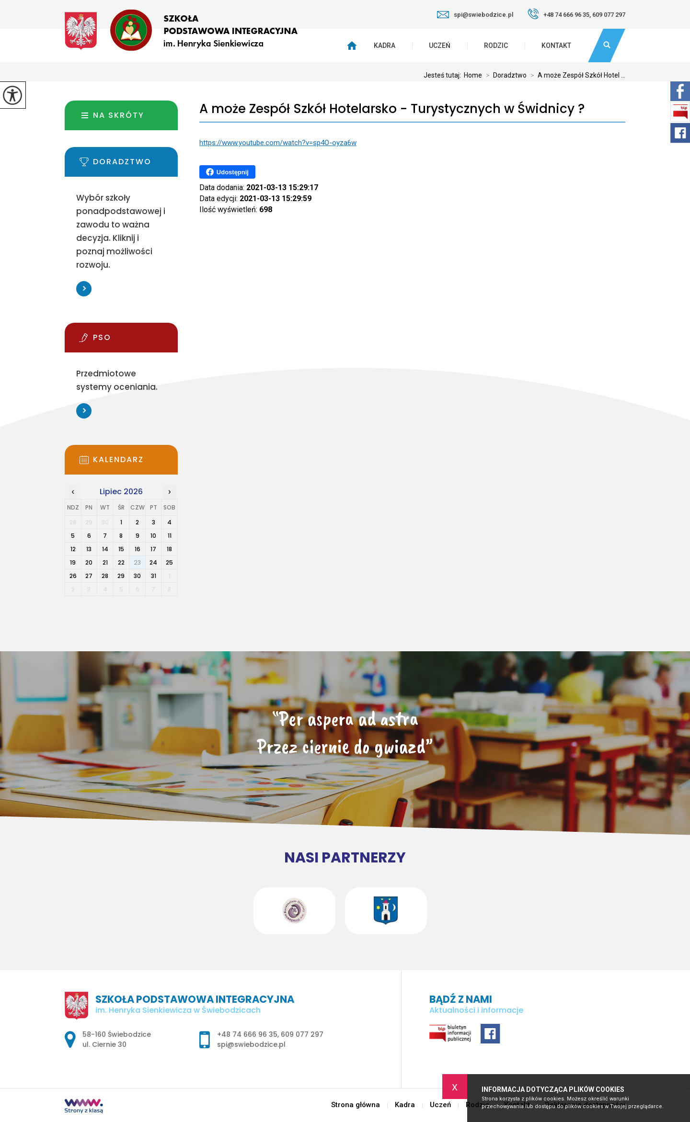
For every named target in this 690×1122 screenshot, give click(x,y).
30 (137, 576)
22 (121, 562)
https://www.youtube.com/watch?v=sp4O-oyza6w (277, 142)
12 (73, 549)
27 (88, 576)
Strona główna (355, 1105)
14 (105, 549)
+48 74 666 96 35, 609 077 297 (576, 14)
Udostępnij (227, 172)
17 (153, 549)
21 (105, 562)
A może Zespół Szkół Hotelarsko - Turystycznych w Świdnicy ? (392, 109)
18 (169, 549)
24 (153, 562)
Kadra (384, 45)
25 (169, 562)
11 (170, 536)
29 (121, 576)
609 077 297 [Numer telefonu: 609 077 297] (302, 1034)
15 (121, 549)
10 (153, 536)
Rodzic (496, 45)
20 (88, 562)
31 (153, 576)
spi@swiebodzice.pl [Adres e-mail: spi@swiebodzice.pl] (251, 1044)
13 (89, 549)
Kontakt (556, 45)
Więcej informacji (84, 288)
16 (137, 549)
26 (73, 576)
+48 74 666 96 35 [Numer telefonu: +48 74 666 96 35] (247, 1034)
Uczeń (439, 45)
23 (137, 562)
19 (73, 562)
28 (105, 576)
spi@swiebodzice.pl (475, 14)
